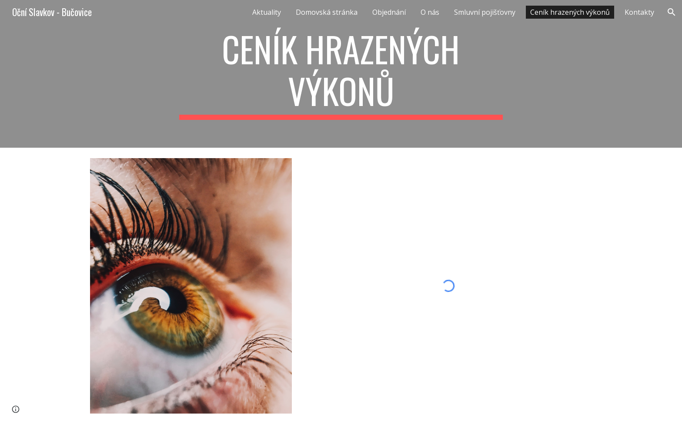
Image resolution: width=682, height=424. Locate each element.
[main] (341, 73)
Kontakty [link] (639, 12)
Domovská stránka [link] (327, 12)
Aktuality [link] (266, 12)
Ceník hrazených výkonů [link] (570, 12)
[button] (671, 12)
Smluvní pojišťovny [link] (484, 12)
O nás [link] (430, 12)
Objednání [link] (389, 12)
